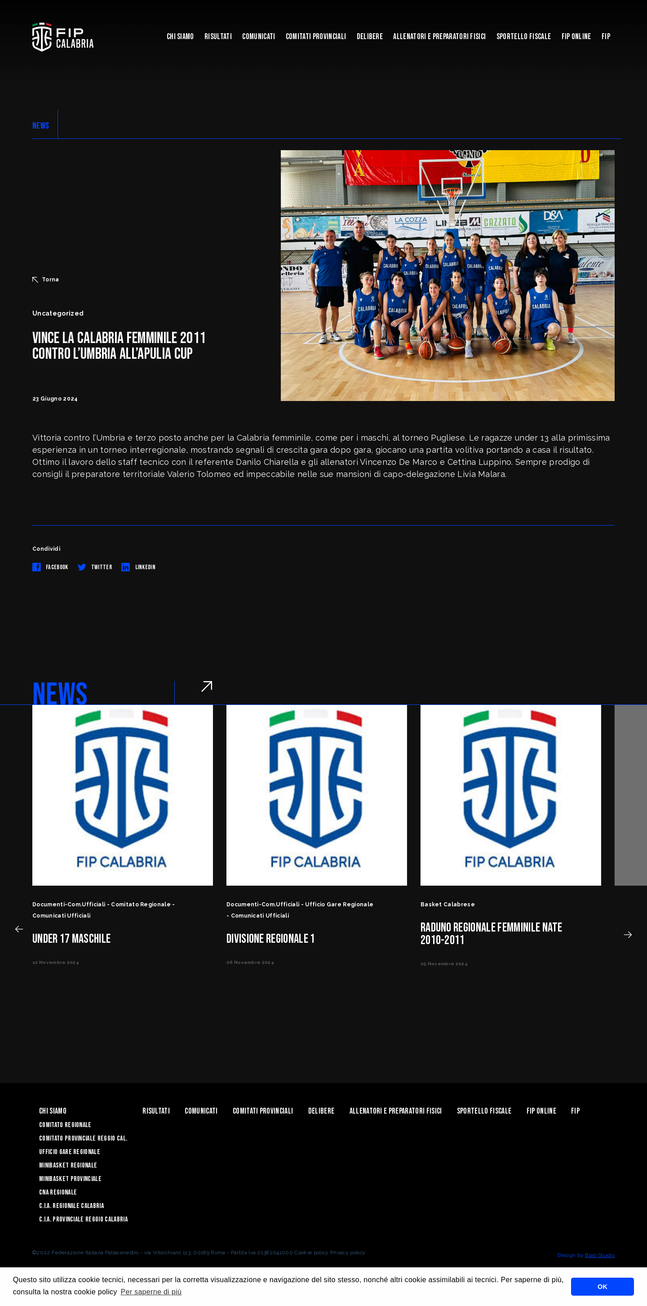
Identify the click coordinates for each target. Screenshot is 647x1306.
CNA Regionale (58, 1192)
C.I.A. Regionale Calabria (71, 1206)
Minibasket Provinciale (70, 1179)
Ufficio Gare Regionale (69, 1152)
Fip (606, 36)
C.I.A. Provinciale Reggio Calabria (83, 1219)
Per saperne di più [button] (151, 1292)
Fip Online (576, 36)
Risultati (218, 36)
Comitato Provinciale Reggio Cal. (83, 1138)
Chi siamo (180, 36)
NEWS (40, 125)
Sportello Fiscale (523, 36)
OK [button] (602, 1286)
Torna (45, 279)
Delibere (370, 36)
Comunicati (258, 36)
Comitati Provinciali (316, 36)
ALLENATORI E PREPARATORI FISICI (439, 36)
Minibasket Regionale (68, 1165)
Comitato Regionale (65, 1125)
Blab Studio (600, 1255)
